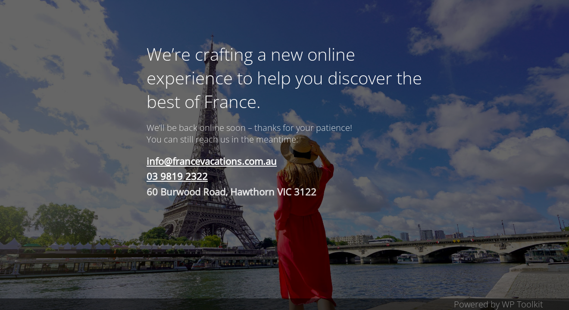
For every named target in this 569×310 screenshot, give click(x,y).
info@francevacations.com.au (212, 161)
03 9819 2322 (177, 176)
